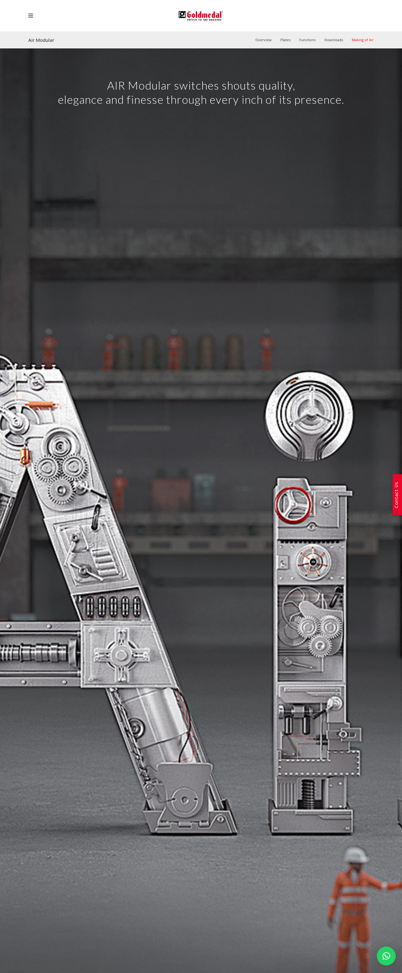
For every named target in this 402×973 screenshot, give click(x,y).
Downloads (333, 39)
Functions (307, 39)
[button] (386, 956)
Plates (285, 39)
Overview (263, 39)
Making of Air (363, 39)
